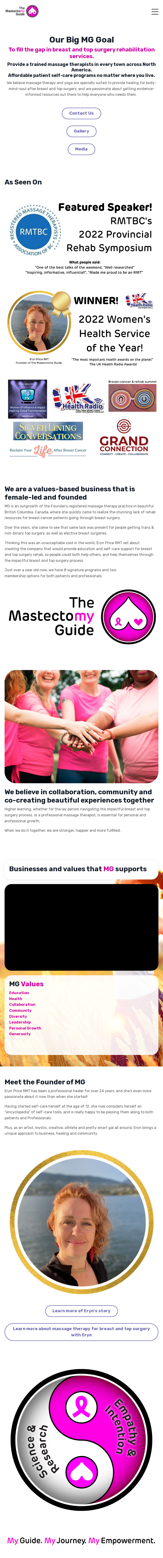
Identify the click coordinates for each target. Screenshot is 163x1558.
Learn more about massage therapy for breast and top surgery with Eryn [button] (81, 1331)
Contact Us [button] (81, 113)
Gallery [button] (81, 131)
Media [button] (81, 149)
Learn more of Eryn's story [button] (81, 1310)
